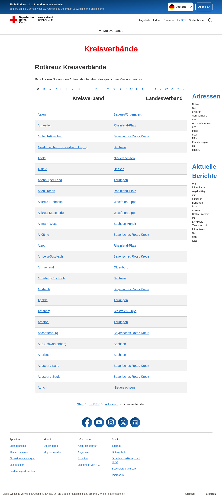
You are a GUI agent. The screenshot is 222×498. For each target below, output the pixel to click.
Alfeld (42, 158)
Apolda (43, 300)
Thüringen (121, 180)
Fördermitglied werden (22, 471)
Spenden (169, 20)
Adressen (206, 96)
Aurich (42, 387)
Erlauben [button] (211, 494)
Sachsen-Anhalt (125, 223)
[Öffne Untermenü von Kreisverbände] (111, 30)
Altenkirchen (46, 191)
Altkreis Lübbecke (50, 202)
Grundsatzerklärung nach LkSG (126, 460)
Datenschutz (119, 452)
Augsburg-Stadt (49, 376)
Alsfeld (42, 169)
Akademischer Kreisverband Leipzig (63, 147)
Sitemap (116, 445)
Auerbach (44, 354)
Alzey (41, 245)
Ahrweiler (44, 125)
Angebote (144, 20)
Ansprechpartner (87, 445)
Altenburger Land (50, 180)
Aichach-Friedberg (51, 136)
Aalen (42, 114)
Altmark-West (47, 223)
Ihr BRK (182, 20)
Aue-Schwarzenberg (52, 344)
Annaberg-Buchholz (52, 278)
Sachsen (120, 147)
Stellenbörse (196, 20)
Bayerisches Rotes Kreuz (131, 136)
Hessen (119, 169)
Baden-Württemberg (128, 114)
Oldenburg (121, 267)
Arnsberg (44, 311)
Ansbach (44, 289)
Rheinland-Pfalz (125, 125)
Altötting (43, 234)
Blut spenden (17, 464)
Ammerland (46, 267)
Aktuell (157, 20)
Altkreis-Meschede (51, 212)
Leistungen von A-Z (89, 464)
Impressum (118, 475)
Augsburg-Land (48, 365)
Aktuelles (83, 458)
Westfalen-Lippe (125, 202)
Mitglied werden (52, 452)
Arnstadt (43, 322)
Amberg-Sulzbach (50, 256)
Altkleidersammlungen (22, 458)
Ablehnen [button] (190, 494)
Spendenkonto (18, 445)
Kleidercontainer (19, 452)
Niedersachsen (124, 158)
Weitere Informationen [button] (112, 493)
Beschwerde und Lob (124, 468)
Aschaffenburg (48, 333)
